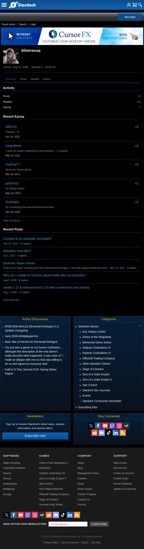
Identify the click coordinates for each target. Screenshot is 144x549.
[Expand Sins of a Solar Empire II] (80, 380)
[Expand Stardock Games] (76, 327)
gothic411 (12, 183)
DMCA (84, 542)
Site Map (95, 542)
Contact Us (84, 499)
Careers (82, 478)
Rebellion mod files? (17, 251)
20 (139, 96)
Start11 (7, 473)
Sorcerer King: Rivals (51, 504)
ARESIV (11, 127)
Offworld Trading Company (54, 494)
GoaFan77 (12, 164)
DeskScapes (10, 483)
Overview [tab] (10, 79)
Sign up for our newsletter (24, 524)
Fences (7, 478)
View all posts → (13, 299)
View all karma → (13, 220)
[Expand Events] (80, 396)
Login (33, 24)
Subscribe (99, 524)
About (81, 462)
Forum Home (8, 24)
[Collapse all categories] (140, 326)
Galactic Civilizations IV (52, 473)
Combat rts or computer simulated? (27, 238)
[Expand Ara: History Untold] (80, 332)
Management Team (88, 473)
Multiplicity (9, 488)
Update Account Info (125, 488)
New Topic (130, 17)
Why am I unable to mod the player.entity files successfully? (44, 275)
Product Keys (121, 478)
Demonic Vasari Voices (19, 263)
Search (22, 24)
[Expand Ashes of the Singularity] (80, 337)
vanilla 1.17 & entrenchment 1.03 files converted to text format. (46, 287)
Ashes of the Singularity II (53, 462)
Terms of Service (69, 542)
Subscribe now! (35, 435)
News (81, 483)
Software (11, 455)
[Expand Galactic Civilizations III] (80, 348)
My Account (120, 467)
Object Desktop (11, 462)
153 (138, 101)
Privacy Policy (50, 542)
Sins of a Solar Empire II (52, 478)
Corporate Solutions (14, 467)
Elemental (44, 467)
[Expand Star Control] (80, 385)
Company (85, 455)
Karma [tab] (46, 79)
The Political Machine (51, 488)
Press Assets (85, 488)
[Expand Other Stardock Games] (80, 364)
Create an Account (124, 473)
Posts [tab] (23, 79)
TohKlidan (12, 202)
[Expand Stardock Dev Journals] (80, 391)
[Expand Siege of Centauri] (80, 369)
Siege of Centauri (48, 499)
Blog (80, 467)
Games (44, 455)
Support (120, 455)
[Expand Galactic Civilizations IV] (80, 353)
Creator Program (87, 494)
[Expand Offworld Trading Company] (80, 359)
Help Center (120, 462)
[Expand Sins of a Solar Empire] (80, 375)
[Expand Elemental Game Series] (80, 343)
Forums (82, 504)
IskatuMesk (13, 145)
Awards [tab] (35, 79)
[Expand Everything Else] (76, 407)
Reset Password (123, 483)
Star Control (45, 483)
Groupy (7, 494)
